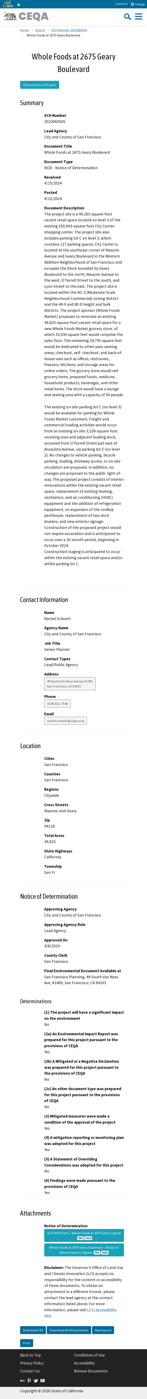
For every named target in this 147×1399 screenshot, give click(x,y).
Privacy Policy (32, 1362)
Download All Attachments (68, 1330)
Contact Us (121, 4)
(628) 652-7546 (57, 703)
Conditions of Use (89, 1355)
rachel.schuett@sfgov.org (65, 721)
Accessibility (84, 1362)
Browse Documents (91, 1370)
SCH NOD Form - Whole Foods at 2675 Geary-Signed (84, 1235)
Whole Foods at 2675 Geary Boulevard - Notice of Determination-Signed (84, 1250)
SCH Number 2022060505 (69, 30)
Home (24, 30)
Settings (138, 4)
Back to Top (30, 1355)
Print (26, 1343)
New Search (103, 1330)
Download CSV (33, 1330)
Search (40, 30)
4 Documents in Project (39, 85)
